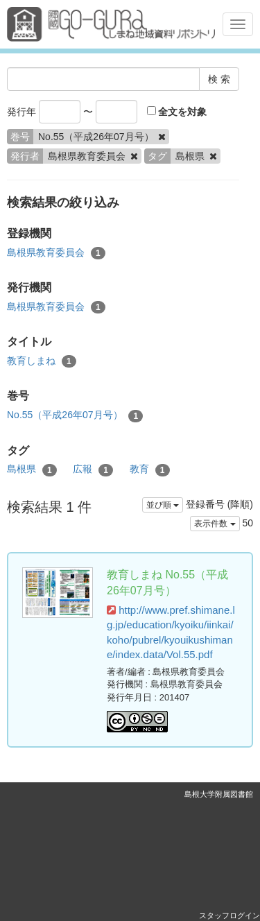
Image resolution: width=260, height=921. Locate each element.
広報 (93, 469)
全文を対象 (177, 111)
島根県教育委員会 (56, 253)
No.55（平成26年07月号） (75, 415)
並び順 (162, 505)
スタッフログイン (229, 915)
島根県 (32, 469)
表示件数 (214, 523)
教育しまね (41, 361)
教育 (150, 469)
